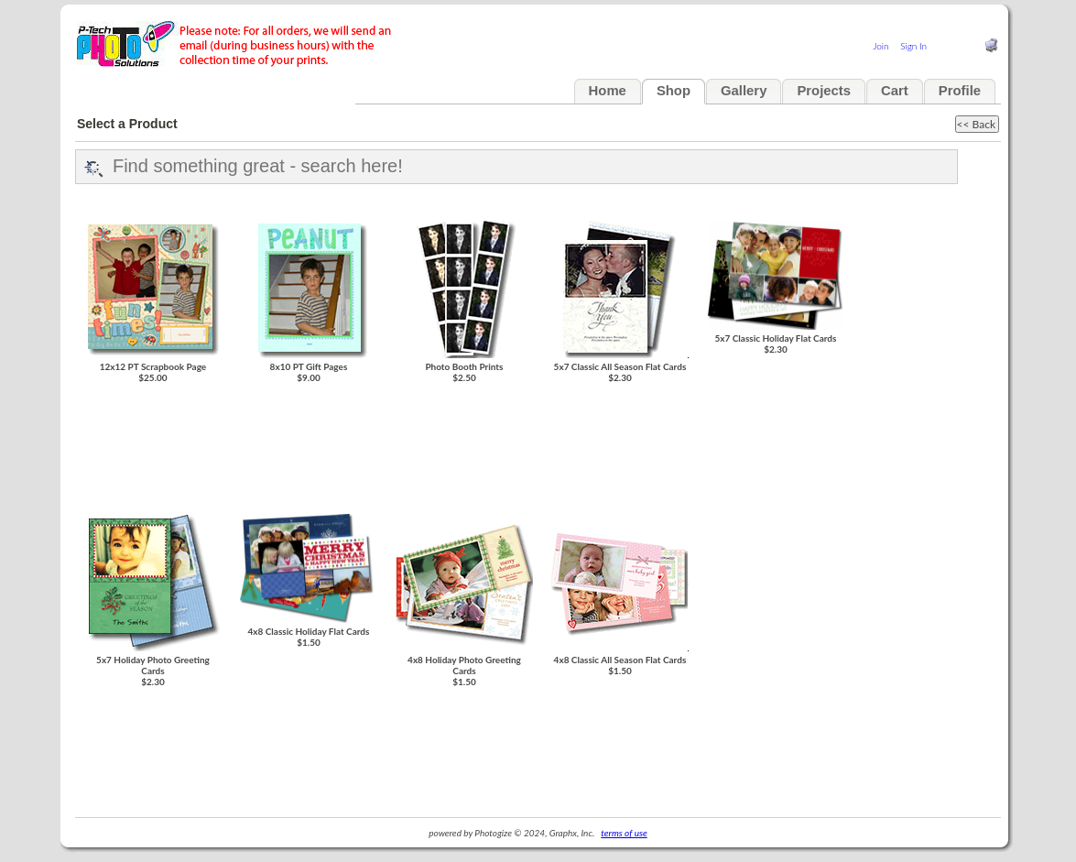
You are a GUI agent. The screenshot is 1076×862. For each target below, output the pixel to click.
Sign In (913, 45)
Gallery (743, 90)
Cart (894, 90)
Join (880, 45)
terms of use (624, 832)
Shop (673, 90)
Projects (824, 90)
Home (607, 90)
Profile (960, 90)
